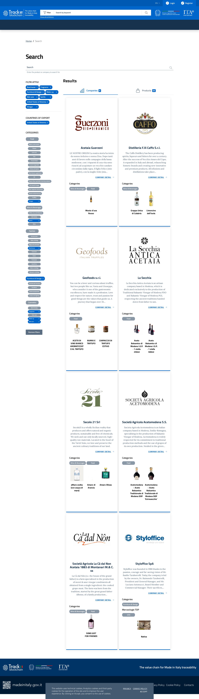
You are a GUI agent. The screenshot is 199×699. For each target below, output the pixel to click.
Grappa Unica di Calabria (137, 212)
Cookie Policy (140, 689)
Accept (143, 692)
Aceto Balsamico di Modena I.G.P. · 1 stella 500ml (151, 347)
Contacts (189, 690)
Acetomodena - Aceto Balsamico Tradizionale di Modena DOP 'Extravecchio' (151, 496)
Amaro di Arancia (91, 487)
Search (30, 67)
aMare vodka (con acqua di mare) (77, 488)
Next (116, 341)
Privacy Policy (157, 690)
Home (29, 41)
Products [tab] (146, 91)
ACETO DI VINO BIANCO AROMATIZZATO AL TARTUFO (76, 345)
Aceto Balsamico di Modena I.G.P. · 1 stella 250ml (137, 347)
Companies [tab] (90, 91)
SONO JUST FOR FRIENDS (91, 640)
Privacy (127, 689)
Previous (67, 341)
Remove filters (34, 332)
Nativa (144, 641)
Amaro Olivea (106, 485)
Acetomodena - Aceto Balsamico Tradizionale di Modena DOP (136, 495)
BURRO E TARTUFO (91, 343)
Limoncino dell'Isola (151, 212)
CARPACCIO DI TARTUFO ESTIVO (105, 344)
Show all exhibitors (47, 17)
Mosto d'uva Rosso (91, 212)
